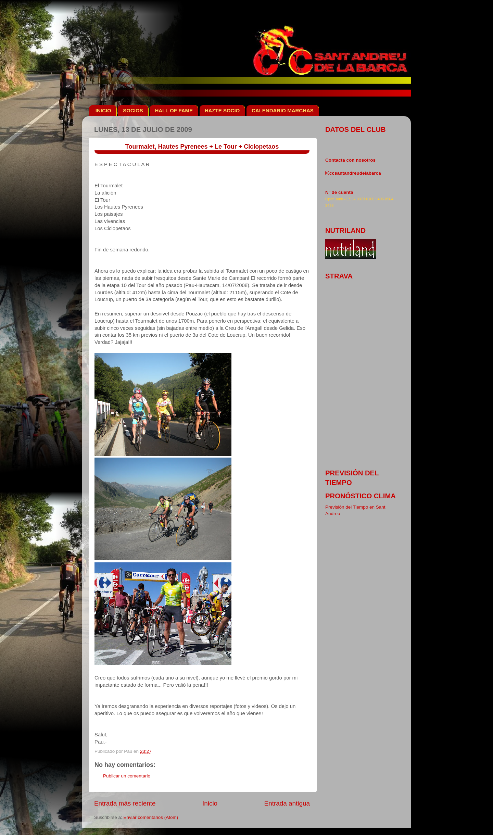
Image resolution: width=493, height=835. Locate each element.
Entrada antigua (287, 803)
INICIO (103, 110)
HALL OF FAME (174, 110)
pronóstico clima (360, 496)
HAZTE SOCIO (222, 110)
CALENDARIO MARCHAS (283, 110)
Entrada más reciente (125, 803)
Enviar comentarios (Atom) (151, 817)
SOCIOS (133, 110)
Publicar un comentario (126, 775)
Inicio (209, 803)
